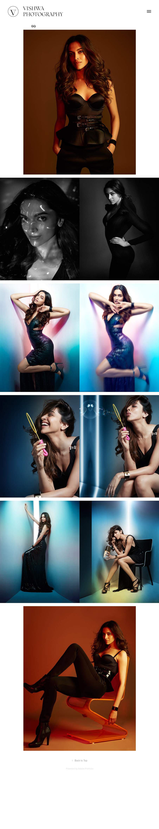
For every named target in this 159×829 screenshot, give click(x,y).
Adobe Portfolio (85, 768)
